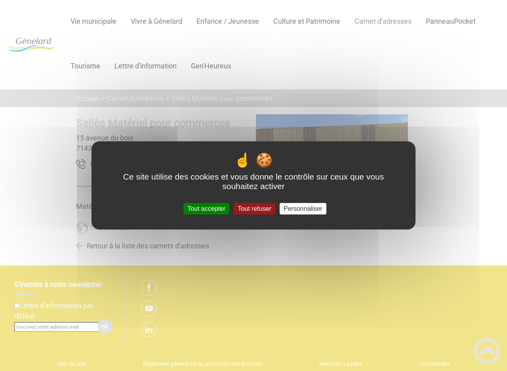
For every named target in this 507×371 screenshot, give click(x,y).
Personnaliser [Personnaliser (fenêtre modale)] (303, 208)
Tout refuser (254, 208)
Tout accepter (206, 208)
